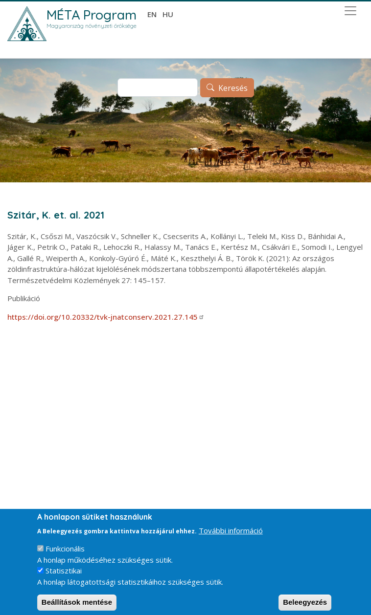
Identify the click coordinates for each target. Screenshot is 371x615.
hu (167, 14)
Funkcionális (65, 555)
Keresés (233, 88)
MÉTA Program (91, 14)
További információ (231, 537)
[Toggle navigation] (350, 10)
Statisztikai (64, 577)
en (152, 14)
